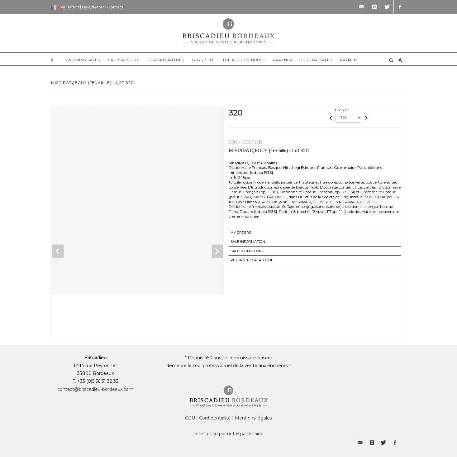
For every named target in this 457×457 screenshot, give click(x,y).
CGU (190, 418)
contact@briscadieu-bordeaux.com (95, 389)
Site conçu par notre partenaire (228, 433)
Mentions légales (253, 418)
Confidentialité (215, 418)
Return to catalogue (252, 260)
